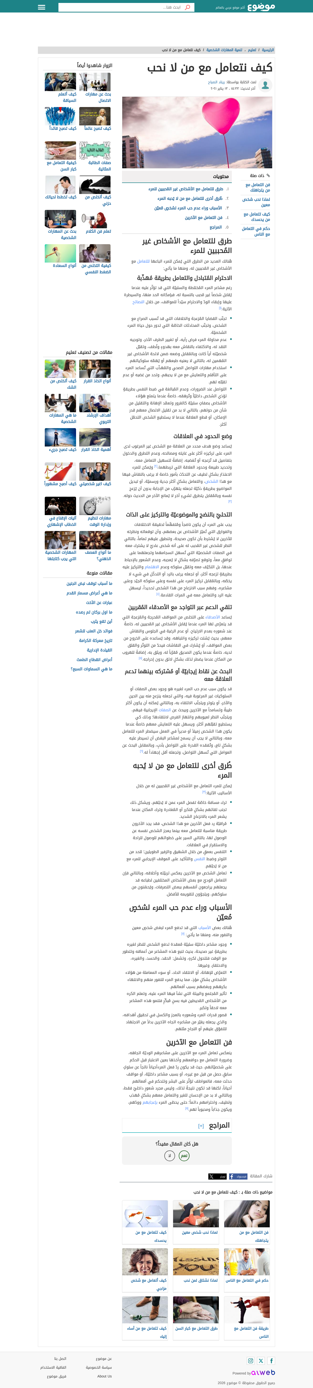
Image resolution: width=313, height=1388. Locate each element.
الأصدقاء (212, 617)
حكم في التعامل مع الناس (256, 231)
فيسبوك (241, 1176)
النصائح (139, 302)
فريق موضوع (56, 1376)
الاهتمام (152, 567)
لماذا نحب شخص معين (256, 202)
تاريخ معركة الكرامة (95, 640)
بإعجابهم (150, 1102)
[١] (220, 308)
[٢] (155, 466)
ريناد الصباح (216, 82)
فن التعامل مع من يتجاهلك (258, 187)
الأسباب (204, 927)
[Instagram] (251, 1361)
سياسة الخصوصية (99, 1367)
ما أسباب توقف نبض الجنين (89, 583)
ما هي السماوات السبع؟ (91, 669)
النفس (199, 859)
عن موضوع (104, 1358)
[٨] (187, 1108)
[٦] (141, 751)
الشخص (211, 481)
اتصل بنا (60, 1358)
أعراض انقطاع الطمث (94, 660)
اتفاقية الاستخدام (53, 1367)
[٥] (140, 658)
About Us (104, 1376)
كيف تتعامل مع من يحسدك (257, 216)
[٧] (183, 933)
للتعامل (143, 261)
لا (169, 1155)
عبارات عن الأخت (99, 602)
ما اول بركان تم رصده (94, 612)
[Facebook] (271, 1361)
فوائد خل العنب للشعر (93, 631)
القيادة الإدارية (99, 650)
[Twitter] (261, 1361)
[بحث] (187, 7)
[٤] (158, 594)
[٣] (230, 501)
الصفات (165, 710)
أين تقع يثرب (101, 621)
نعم (184, 1155)
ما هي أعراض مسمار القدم (89, 593)
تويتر (222, 1176)
